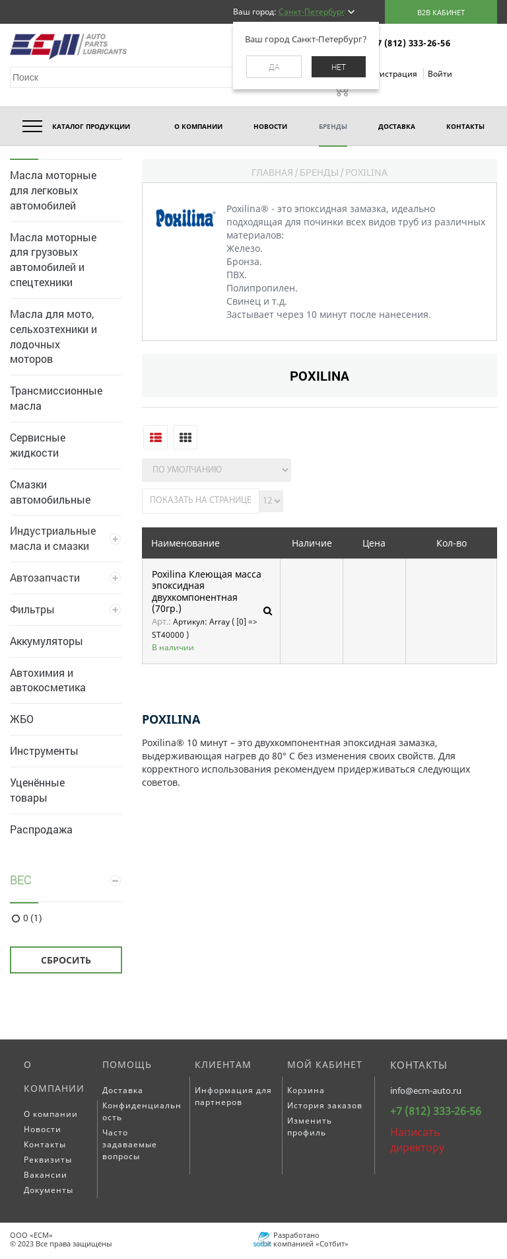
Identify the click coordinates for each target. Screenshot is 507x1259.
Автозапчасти (45, 577)
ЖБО (22, 719)
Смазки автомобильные (50, 491)
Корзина (306, 1090)
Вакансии (45, 1174)
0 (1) (32, 918)
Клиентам (223, 1064)
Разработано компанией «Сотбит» (311, 1239)
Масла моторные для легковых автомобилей (53, 190)
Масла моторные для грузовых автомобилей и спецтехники (53, 259)
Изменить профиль (309, 1126)
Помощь (127, 1064)
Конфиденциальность (142, 1111)
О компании (54, 1076)
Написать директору (417, 1140)
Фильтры (32, 609)
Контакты (45, 1144)
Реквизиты (48, 1159)
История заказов (324, 1105)
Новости (42, 1129)
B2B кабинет (441, 12)
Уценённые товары (37, 789)
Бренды (319, 172)
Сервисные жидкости (37, 444)
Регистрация (393, 73)
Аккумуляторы (46, 641)
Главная (272, 172)
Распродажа (41, 829)
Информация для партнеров (233, 1096)
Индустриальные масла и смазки (53, 538)
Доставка (122, 1090)
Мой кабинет (324, 1064)
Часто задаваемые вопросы (129, 1144)
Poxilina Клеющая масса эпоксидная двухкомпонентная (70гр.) (206, 591)
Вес (21, 880)
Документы (48, 1190)
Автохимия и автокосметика (48, 680)
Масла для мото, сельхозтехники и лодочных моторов (53, 336)
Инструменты (44, 750)
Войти (440, 73)
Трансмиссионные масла (56, 397)
